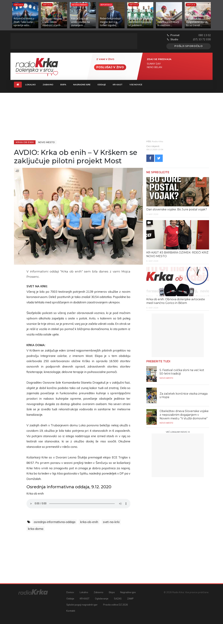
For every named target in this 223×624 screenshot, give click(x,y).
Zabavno (48, 84)
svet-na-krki (111, 522)
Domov (70, 592)
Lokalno (30, 84)
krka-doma (35, 528)
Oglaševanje (101, 598)
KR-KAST (117, 84)
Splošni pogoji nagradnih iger (82, 604)
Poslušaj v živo (110, 67)
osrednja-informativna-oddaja (54, 522)
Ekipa (63, 84)
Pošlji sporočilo (188, 46)
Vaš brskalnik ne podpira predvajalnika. (78, 503)
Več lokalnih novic (178, 432)
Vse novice (135, 84)
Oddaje (101, 84)
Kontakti (70, 610)
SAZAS (118, 598)
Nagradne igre (81, 84)
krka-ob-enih (89, 522)
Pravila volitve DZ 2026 (115, 604)
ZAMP (130, 598)
